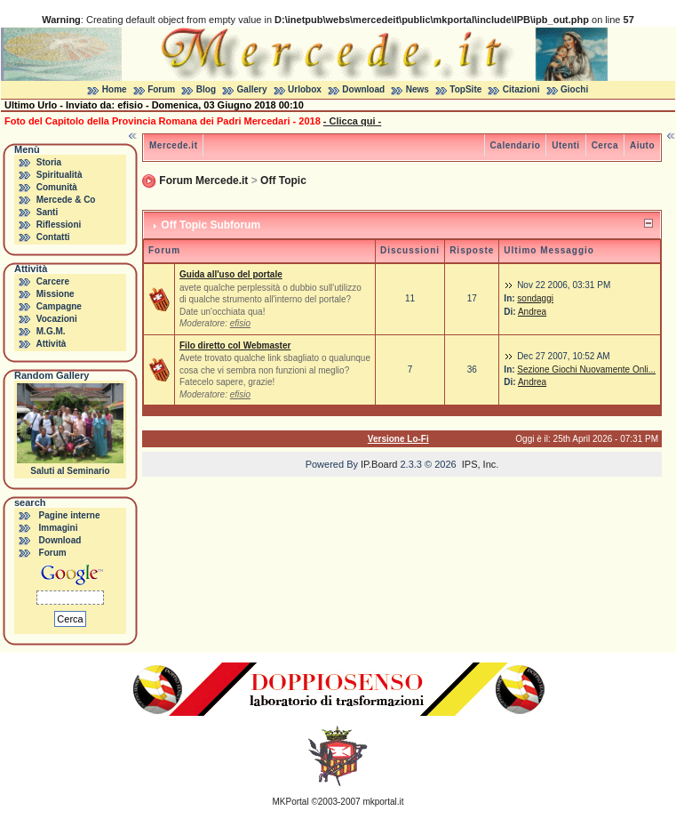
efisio (240, 323)
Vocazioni (56, 319)
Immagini (58, 528)
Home (114, 89)
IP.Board (379, 464)
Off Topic (283, 180)
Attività (51, 344)
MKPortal (291, 802)
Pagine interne (69, 515)
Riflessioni (59, 224)
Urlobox (305, 89)
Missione (55, 294)
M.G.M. (51, 331)
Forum (161, 89)
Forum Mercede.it (203, 180)
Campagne (59, 306)
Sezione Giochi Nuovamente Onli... (586, 369)
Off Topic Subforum (210, 225)
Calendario (515, 145)
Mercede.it (173, 145)
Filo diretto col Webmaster (234, 345)
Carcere (52, 281)
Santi (47, 212)
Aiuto (642, 145)
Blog (206, 89)
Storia (48, 162)
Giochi (574, 89)
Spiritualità (59, 175)
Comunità (56, 187)
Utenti (565, 145)
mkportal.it (382, 802)
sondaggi (535, 298)
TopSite (465, 89)
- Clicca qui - (352, 121)
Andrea (532, 312)
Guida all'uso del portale (230, 274)
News (417, 89)
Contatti (53, 237)
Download (363, 89)
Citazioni (521, 89)
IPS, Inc (479, 464)
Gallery (252, 89)
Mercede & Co (66, 200)
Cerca (605, 145)
